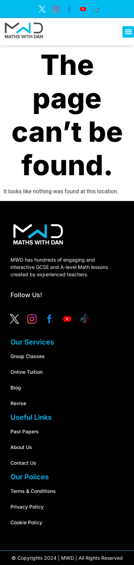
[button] (128, 32)
